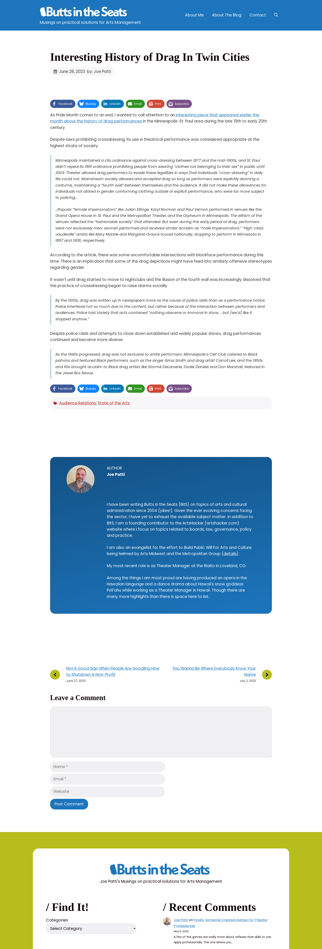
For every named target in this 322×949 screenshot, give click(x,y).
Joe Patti (181, 920)
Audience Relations (77, 403)
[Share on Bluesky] (88, 104)
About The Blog (226, 15)
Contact (258, 15)
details (230, 553)
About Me (194, 15)
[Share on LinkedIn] (112, 104)
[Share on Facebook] (62, 104)
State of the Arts (114, 403)
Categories (57, 920)
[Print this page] (155, 104)
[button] (276, 15)
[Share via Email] (135, 104)
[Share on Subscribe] (179, 104)
